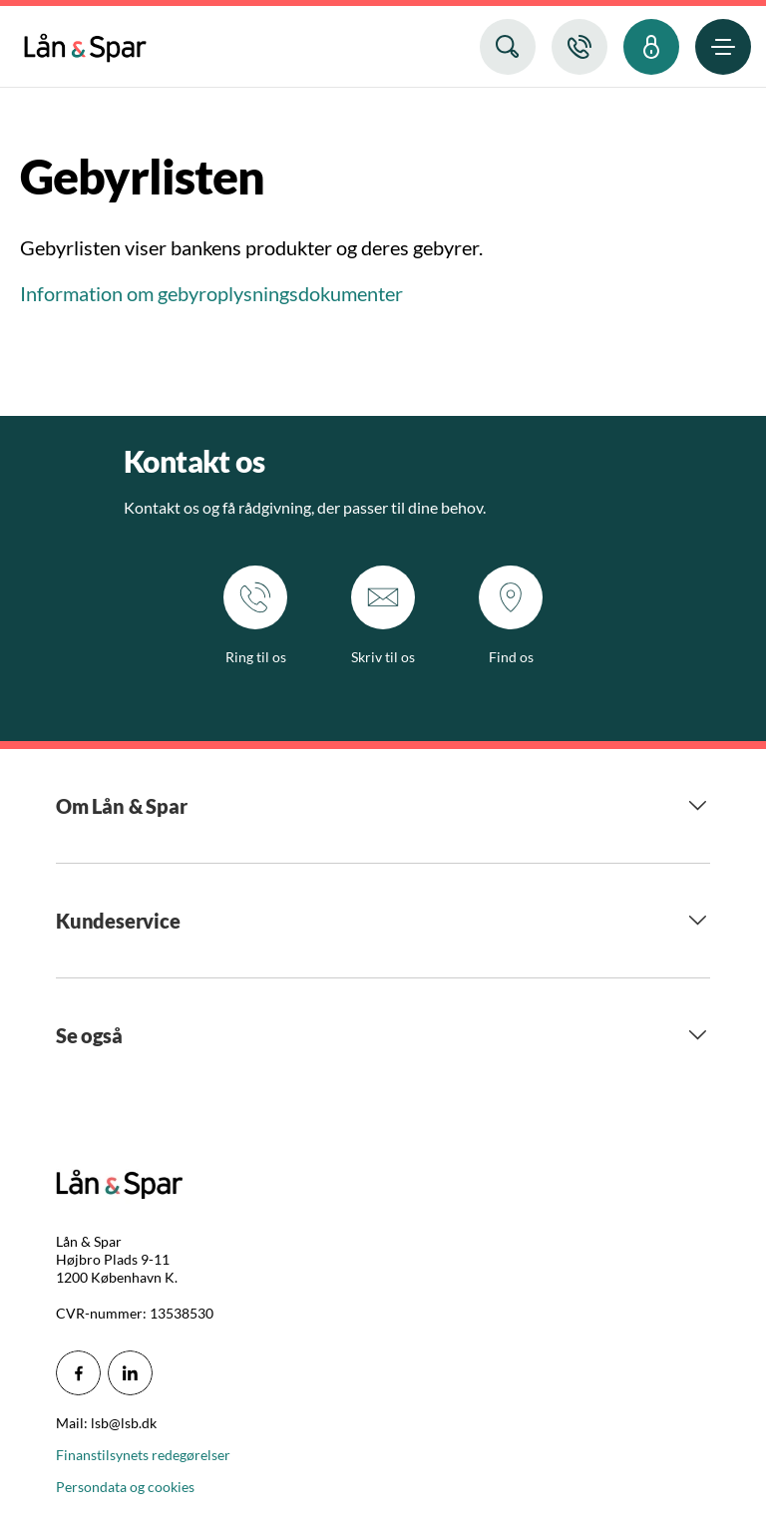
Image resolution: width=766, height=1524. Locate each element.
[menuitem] (85, 43)
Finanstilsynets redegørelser (143, 1454)
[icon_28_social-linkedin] (130, 1372)
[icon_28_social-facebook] (78, 1372)
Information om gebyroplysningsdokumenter (211, 293)
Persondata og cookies (125, 1486)
